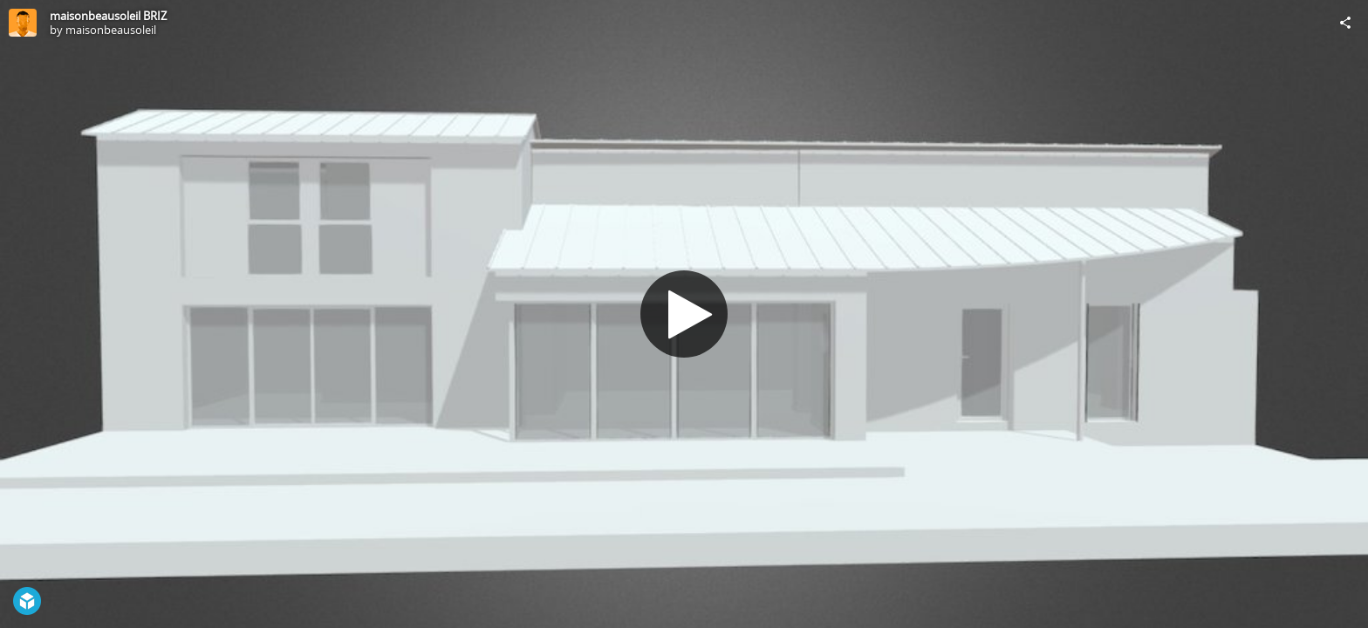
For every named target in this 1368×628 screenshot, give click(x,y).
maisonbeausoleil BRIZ (108, 16)
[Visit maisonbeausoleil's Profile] (23, 23)
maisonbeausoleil (110, 30)
